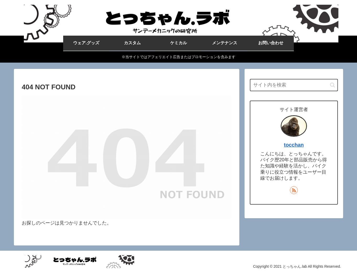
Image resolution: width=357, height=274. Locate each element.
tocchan (294, 145)
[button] (332, 85)
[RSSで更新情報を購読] (294, 190)
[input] (294, 85)
